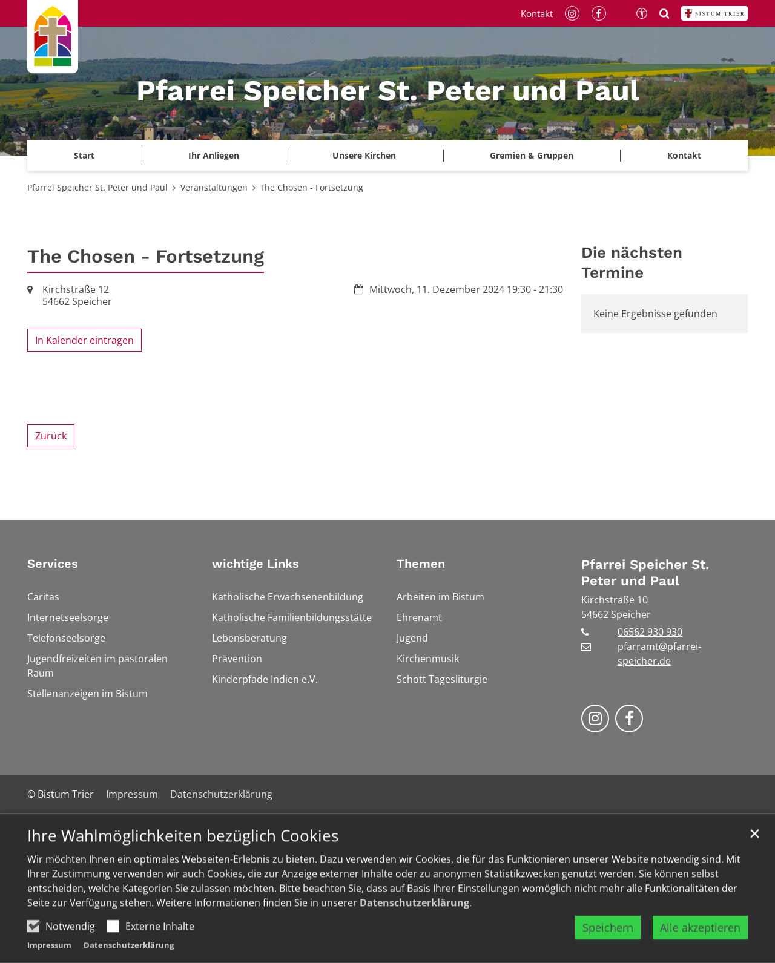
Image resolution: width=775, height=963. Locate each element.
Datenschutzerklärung (414, 912)
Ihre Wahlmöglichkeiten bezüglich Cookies (182, 845)
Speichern (607, 937)
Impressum (49, 954)
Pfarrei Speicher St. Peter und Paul (97, 187)
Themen (421, 563)
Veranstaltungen (214, 187)
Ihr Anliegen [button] (213, 155)
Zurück (51, 435)
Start (84, 155)
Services (52, 563)
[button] (364, 155)
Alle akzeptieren (700, 937)
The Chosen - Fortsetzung (311, 187)
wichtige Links (255, 563)
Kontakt (684, 155)
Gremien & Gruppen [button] (531, 155)
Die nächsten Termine (631, 262)
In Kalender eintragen (84, 340)
